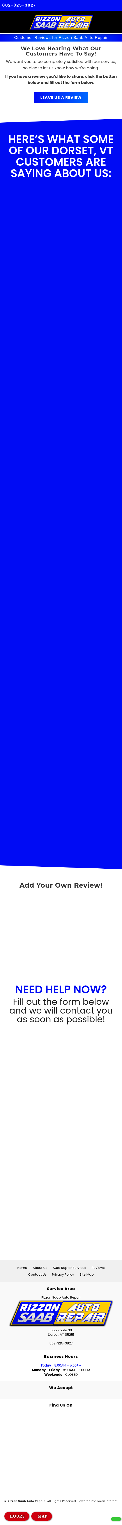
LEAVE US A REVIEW (61, 97)
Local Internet (107, 1501)
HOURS (17, 1516)
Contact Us (37, 1274)
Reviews (98, 1267)
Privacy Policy (63, 1274)
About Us (40, 1267)
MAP (42, 1516)
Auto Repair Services (69, 1267)
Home (22, 1267)
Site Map (87, 1274)
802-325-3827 (19, 5)
